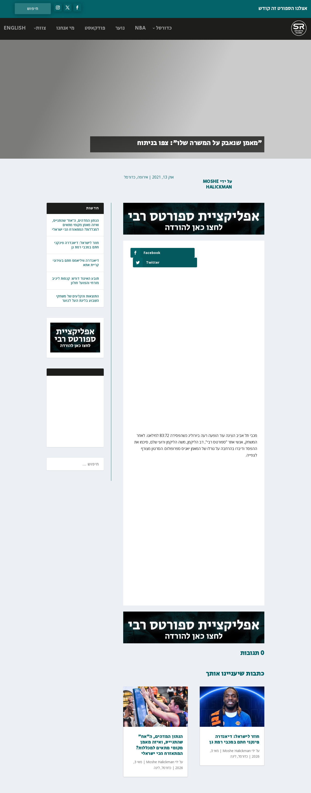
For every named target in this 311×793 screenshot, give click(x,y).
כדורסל (164, 28)
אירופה (142, 177)
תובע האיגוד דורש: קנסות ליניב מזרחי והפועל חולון (75, 280)
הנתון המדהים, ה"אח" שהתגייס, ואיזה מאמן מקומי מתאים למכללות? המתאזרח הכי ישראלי (75, 224)
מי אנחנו (65, 28)
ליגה (157, 758)
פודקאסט (95, 28)
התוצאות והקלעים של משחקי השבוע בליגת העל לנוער (77, 298)
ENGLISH (15, 28)
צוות (41, 28)
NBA (140, 28)
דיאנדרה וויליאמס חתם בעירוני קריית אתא (76, 262)
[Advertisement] (68, 411)
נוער (120, 28)
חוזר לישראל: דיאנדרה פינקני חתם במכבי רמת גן (76, 244)
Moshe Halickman (217, 184)
